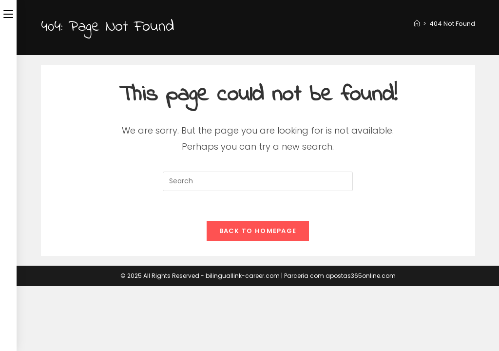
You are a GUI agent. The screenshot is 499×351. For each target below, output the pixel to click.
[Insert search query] (258, 181)
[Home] (417, 23)
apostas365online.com (361, 276)
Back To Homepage (258, 230)
